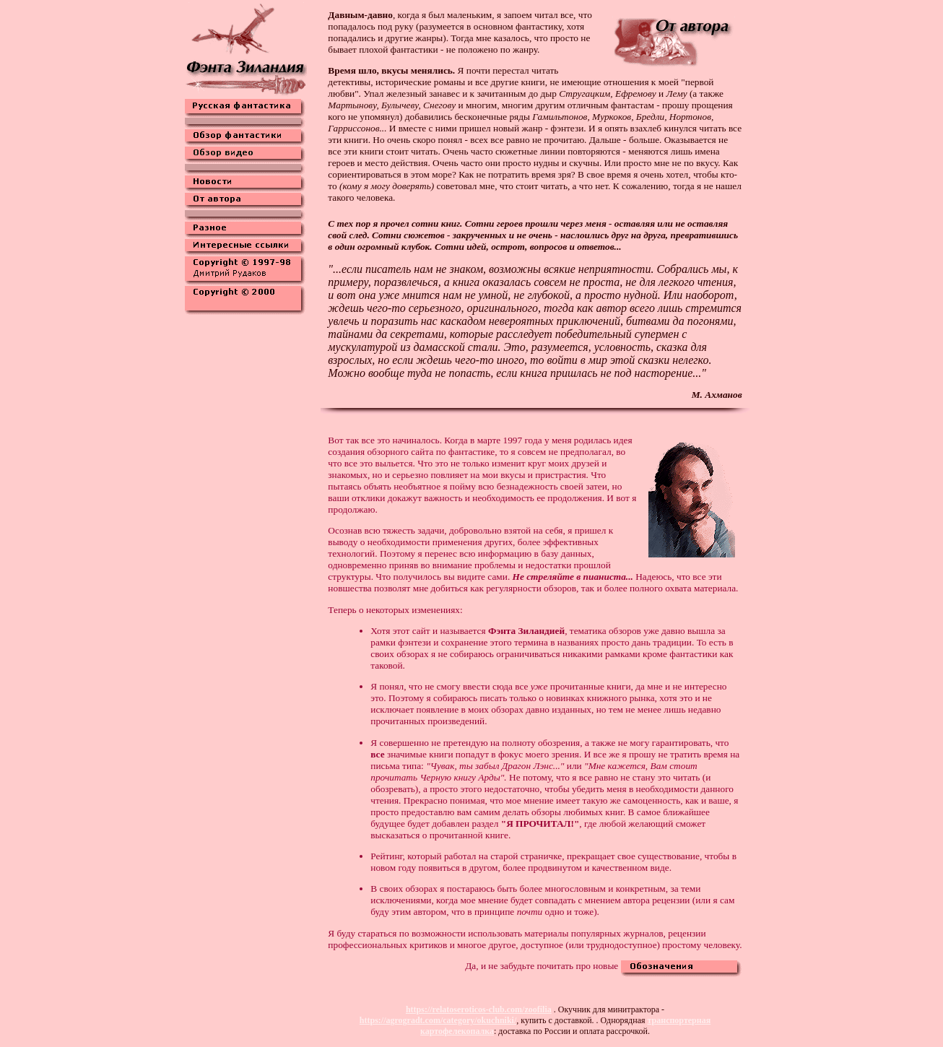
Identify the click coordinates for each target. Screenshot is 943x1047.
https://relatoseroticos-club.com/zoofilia (479, 1009)
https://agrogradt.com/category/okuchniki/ (438, 1020)
